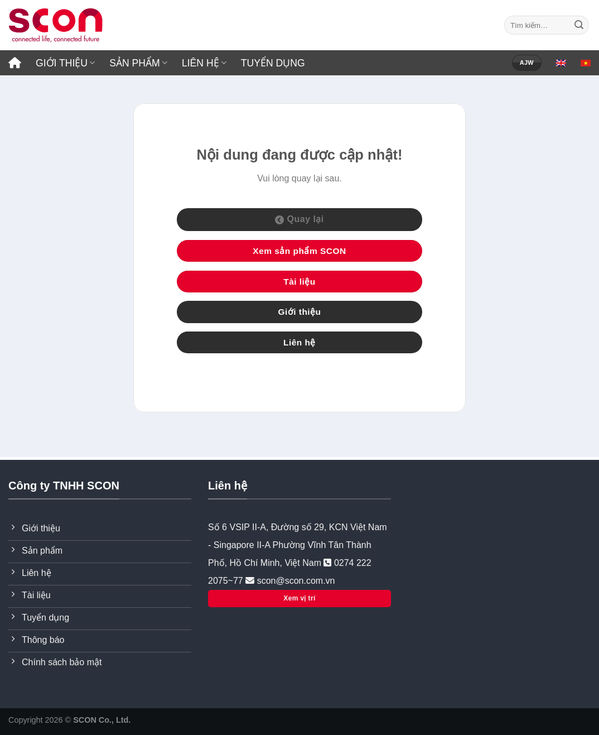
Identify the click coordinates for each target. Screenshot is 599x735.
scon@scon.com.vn (294, 580)
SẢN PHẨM (138, 63)
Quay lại (299, 219)
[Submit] (578, 25)
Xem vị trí (299, 598)
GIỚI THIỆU (65, 63)
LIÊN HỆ (204, 63)
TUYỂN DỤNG (273, 63)
